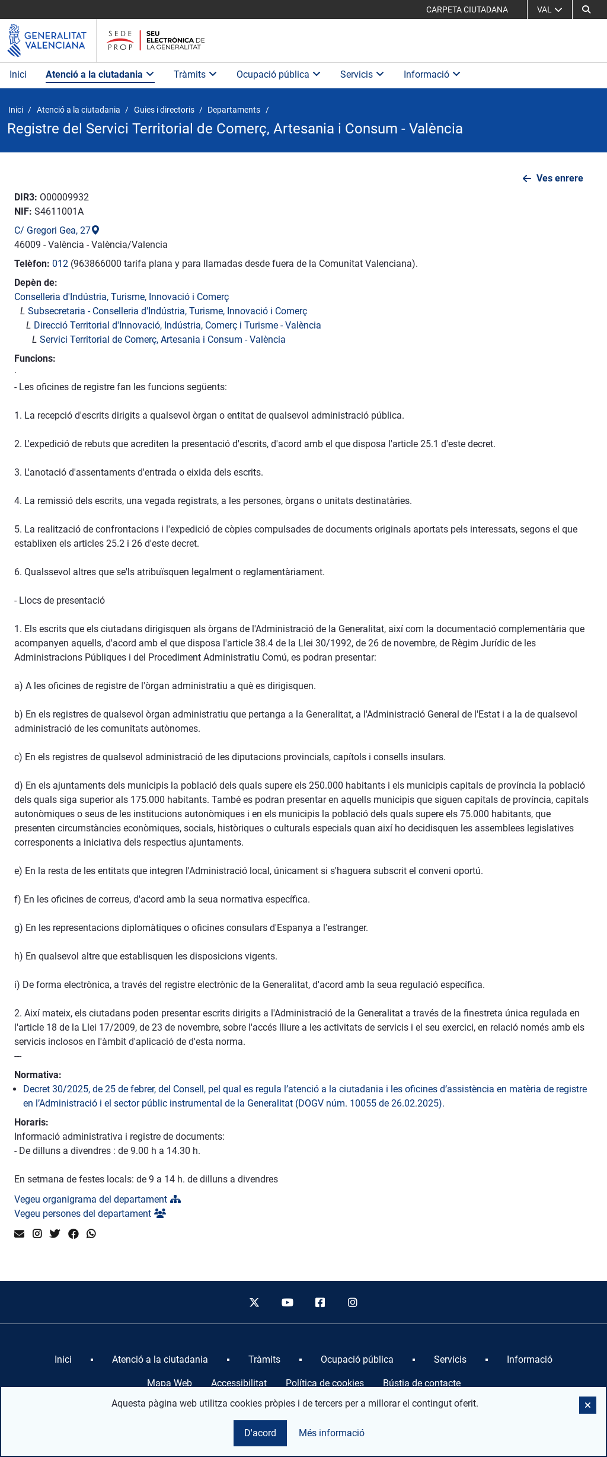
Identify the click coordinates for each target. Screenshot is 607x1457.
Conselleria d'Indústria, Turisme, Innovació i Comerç (121, 296)
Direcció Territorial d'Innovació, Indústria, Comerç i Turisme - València (177, 325)
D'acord (260, 1433)
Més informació (332, 1433)
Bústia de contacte (422, 1383)
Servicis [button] (362, 74)
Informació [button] (432, 74)
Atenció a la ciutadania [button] (100, 74)
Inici (18, 74)
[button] (586, 9)
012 (60, 263)
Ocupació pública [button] (279, 74)
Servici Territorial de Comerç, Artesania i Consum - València (163, 339)
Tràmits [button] (196, 74)
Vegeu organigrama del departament (97, 1199)
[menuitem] (63, 1360)
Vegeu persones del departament (90, 1213)
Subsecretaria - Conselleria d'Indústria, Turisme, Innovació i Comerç (167, 311)
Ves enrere (559, 178)
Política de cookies (325, 1383)
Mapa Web (169, 1383)
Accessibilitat (239, 1383)
